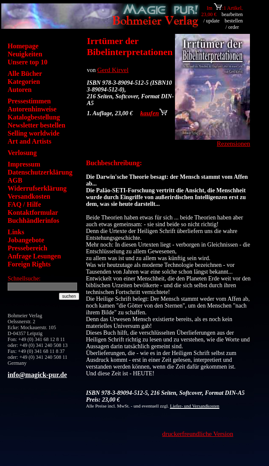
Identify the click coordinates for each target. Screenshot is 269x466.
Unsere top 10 (27, 62)
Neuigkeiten (25, 54)
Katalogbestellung (34, 117)
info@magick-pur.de (37, 374)
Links (16, 232)
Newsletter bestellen (36, 125)
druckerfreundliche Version (197, 433)
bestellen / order (234, 24)
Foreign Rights (29, 264)
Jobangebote (26, 240)
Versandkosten (29, 196)
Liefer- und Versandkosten (194, 405)
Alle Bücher (25, 73)
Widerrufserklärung (37, 188)
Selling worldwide (33, 133)
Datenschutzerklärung (40, 172)
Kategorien (24, 81)
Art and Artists (29, 141)
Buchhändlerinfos (33, 220)
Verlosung (22, 152)
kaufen (153, 112)
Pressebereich (27, 248)
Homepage (23, 46)
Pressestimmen (29, 101)
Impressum (24, 164)
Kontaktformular (33, 212)
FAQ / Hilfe (24, 204)
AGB (15, 180)
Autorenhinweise (32, 109)
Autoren (20, 89)
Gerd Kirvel (113, 69)
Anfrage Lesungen (34, 256)
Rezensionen (233, 143)
